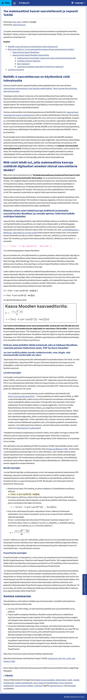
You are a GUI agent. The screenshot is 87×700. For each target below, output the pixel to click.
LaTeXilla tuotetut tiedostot (28, 61)
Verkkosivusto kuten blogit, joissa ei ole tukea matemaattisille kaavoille (46, 58)
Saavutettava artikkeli (24, 685)
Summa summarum (16, 69)
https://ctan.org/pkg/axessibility (21, 396)
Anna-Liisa (16, 22)
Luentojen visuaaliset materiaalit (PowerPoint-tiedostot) (40, 66)
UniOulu (37, 685)
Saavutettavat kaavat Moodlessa (25, 52)
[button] (85, 584)
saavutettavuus (19, 24)
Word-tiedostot (23, 64)
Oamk (69, 680)
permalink (72, 685)
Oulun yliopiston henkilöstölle (45, 683)
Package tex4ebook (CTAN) (57, 449)
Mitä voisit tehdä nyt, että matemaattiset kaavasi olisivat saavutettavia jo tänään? (41, 49)
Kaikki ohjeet (61, 680)
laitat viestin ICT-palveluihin (28, 428)
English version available (45, 680)
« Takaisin (8, 675)
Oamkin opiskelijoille (23, 683)
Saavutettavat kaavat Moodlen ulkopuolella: (30, 55)
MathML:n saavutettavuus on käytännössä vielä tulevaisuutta (33, 46)
